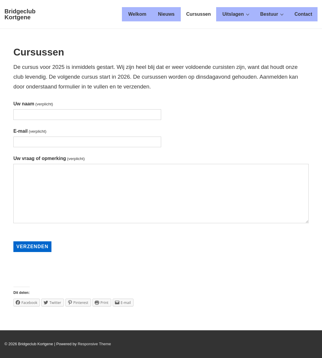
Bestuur (272, 14)
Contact (303, 14)
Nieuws (166, 14)
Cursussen (198, 14)
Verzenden (32, 246)
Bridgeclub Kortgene (19, 14)
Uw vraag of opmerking (49, 158)
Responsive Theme (94, 344)
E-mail (29, 131)
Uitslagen (236, 14)
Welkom (137, 14)
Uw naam (33, 103)
